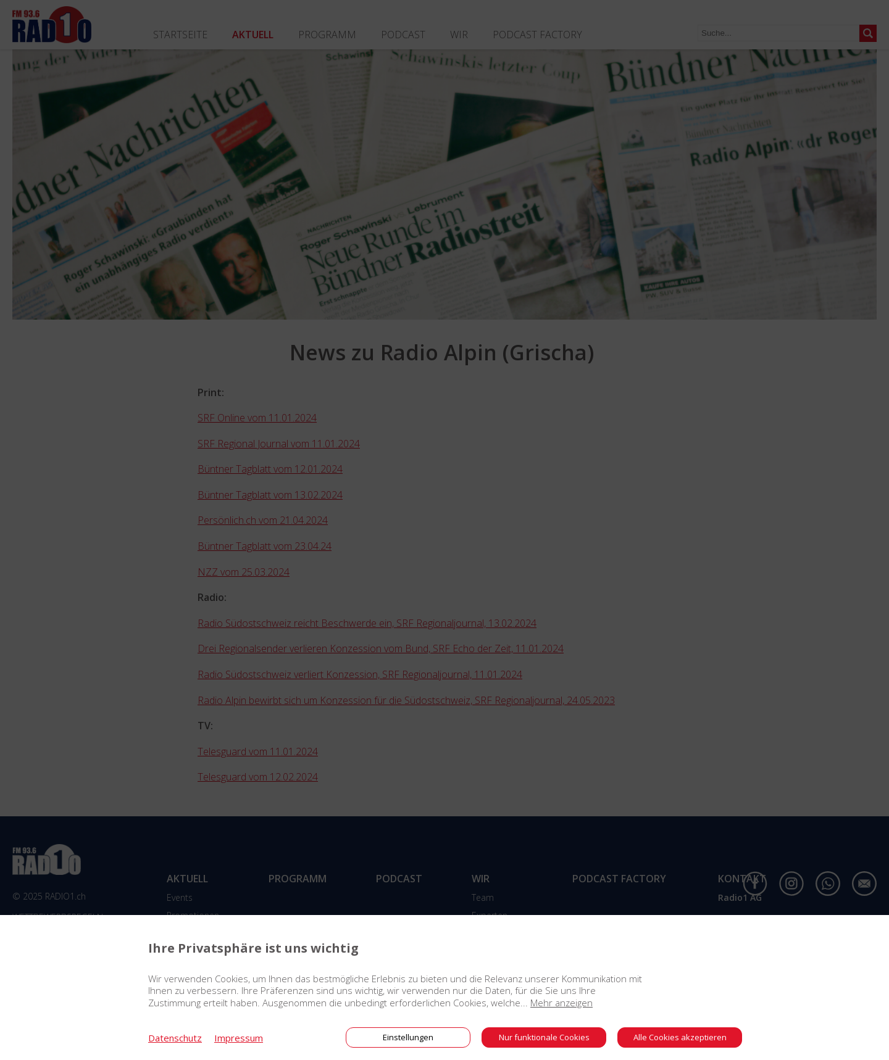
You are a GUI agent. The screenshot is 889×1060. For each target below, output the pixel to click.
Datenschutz (175, 1038)
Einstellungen (408, 1037)
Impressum (238, 1038)
